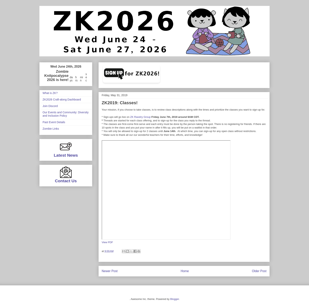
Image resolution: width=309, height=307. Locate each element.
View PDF (107, 242)
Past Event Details (54, 122)
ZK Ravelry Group (140, 116)
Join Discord (50, 106)
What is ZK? (50, 93)
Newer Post (110, 271)
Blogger (174, 299)
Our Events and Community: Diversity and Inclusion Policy (65, 114)
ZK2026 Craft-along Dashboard (62, 99)
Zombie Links (51, 128)
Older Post (259, 271)
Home (185, 271)
